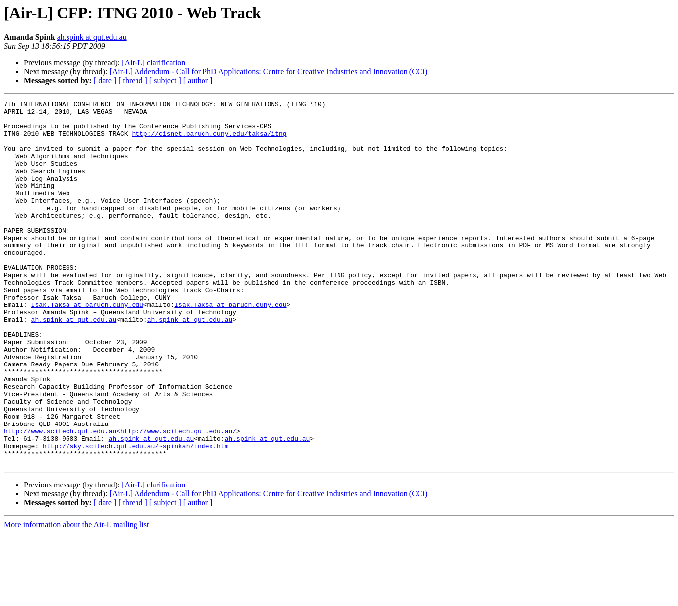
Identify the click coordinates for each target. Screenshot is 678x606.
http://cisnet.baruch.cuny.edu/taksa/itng (209, 140)
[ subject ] (165, 80)
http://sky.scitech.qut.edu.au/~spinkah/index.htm (135, 515)
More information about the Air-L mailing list (76, 597)
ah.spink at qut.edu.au (92, 37)
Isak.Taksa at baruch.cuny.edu (87, 346)
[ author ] (198, 80)
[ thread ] (132, 80)
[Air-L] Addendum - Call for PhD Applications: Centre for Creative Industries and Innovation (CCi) (268, 71)
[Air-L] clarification (153, 63)
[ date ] (105, 80)
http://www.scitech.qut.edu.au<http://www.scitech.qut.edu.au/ (120, 497)
